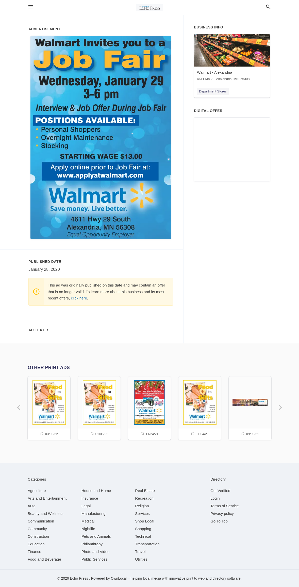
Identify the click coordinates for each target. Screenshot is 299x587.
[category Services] (142, 513)
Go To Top (219, 521)
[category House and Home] (96, 490)
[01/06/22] (99, 407)
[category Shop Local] (144, 521)
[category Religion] (142, 506)
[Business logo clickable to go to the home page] (149, 7)
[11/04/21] (199, 407)
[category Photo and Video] (95, 551)
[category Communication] (41, 521)
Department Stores (213, 91)
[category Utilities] (141, 559)
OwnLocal (119, 578)
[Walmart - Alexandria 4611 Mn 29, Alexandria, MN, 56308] (232, 59)
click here (79, 298)
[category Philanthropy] (92, 544)
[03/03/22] (49, 407)
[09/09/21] (250, 407)
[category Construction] (38, 536)
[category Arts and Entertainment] (47, 498)
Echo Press (79, 578)
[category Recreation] (144, 498)
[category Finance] (34, 551)
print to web (195, 578)
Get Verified (220, 490)
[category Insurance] (89, 498)
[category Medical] (88, 521)
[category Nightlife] (88, 529)
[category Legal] (86, 506)
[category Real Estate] (145, 490)
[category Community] (37, 529)
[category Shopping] (143, 529)
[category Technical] (143, 536)
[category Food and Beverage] (44, 559)
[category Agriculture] (37, 490)
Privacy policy (222, 513)
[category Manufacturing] (93, 513)
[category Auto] (32, 506)
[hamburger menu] (31, 7)
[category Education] (36, 544)
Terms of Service (224, 506)
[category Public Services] (94, 559)
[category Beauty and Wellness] (45, 513)
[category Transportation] (147, 544)
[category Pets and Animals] (96, 536)
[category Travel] (140, 551)
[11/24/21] (149, 407)
